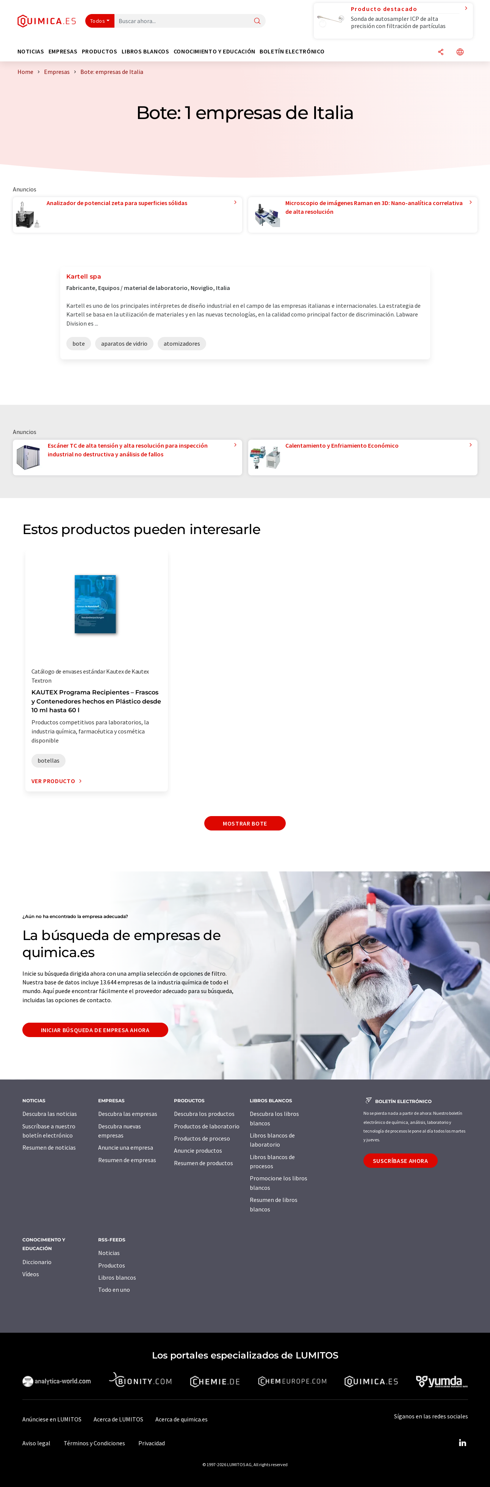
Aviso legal (36, 1443)
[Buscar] (257, 21)
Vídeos (30, 1274)
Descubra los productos (204, 1113)
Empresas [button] (63, 51)
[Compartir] (440, 52)
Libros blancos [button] (145, 51)
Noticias (109, 1253)
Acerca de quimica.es (181, 1419)
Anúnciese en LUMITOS (51, 1419)
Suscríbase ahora (400, 1160)
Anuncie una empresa (125, 1147)
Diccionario (37, 1262)
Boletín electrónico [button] (292, 51)
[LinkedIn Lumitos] (462, 1443)
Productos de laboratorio (207, 1126)
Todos (97, 20)
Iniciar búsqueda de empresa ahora (95, 1030)
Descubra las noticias (49, 1113)
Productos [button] (99, 51)
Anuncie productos (198, 1150)
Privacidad (151, 1443)
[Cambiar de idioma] (460, 52)
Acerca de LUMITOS (118, 1419)
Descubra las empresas (127, 1113)
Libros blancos (117, 1277)
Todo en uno (114, 1289)
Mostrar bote (245, 823)
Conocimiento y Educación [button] (214, 51)
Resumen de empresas (127, 1160)
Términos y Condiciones (94, 1443)
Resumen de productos (203, 1163)
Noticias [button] (30, 51)
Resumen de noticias (49, 1147)
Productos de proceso (202, 1138)
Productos (111, 1265)
